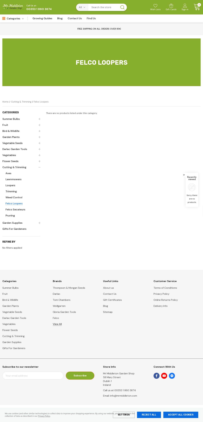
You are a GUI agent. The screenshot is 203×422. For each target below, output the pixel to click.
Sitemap (108, 312)
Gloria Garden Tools (64, 312)
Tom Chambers (61, 300)
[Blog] (60, 19)
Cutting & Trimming (13, 336)
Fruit (5, 294)
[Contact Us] (75, 19)
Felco (56, 318)
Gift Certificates (112, 300)
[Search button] (122, 7)
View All (57, 324)
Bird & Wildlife (10, 300)
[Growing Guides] (42, 19)
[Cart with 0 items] (196, 7)
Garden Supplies (11, 342)
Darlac (56, 294)
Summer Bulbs (10, 287)
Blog (105, 306)
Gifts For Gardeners (13, 348)
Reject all (149, 414)
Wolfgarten (59, 306)
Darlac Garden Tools (14, 318)
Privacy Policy (44, 416)
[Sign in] (185, 7)
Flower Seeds (10, 330)
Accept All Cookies (180, 414)
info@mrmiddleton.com (123, 395)
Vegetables (9, 324)
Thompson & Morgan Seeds (69, 287)
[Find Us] (91, 19)
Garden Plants (10, 306)
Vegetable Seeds (12, 312)
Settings (124, 414)
